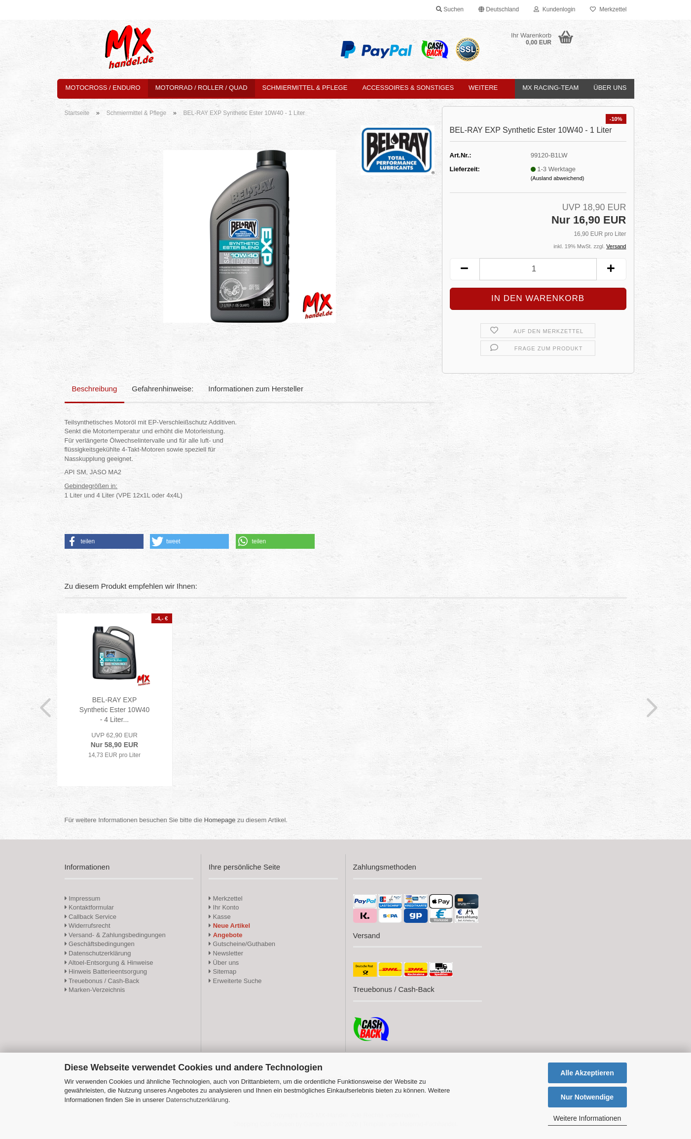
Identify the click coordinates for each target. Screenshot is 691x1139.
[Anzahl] (538, 269)
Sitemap (222, 971)
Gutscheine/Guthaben (242, 944)
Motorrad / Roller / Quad (201, 87)
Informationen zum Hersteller (255, 388)
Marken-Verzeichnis (95, 989)
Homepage (220, 820)
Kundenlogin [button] (554, 9)
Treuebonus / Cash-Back (102, 981)
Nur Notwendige (587, 1097)
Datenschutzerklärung (197, 1099)
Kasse (220, 916)
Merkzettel (608, 9)
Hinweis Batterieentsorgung (106, 971)
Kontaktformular (89, 907)
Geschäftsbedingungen (100, 944)
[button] (498, 10)
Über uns (609, 87)
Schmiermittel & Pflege (305, 87)
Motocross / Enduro (103, 87)
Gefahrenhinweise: (162, 388)
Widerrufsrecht (87, 925)
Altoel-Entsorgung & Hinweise (109, 962)
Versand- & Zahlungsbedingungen (115, 935)
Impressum (84, 898)
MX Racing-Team (550, 87)
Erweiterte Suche (235, 981)
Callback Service (90, 916)
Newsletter (226, 953)
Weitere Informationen (587, 1118)
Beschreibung (94, 388)
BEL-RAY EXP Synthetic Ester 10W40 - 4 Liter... (114, 709)
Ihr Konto (224, 907)
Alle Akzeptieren (587, 1073)
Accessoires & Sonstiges (408, 87)
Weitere (483, 87)
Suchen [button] (450, 9)
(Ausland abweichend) (557, 178)
